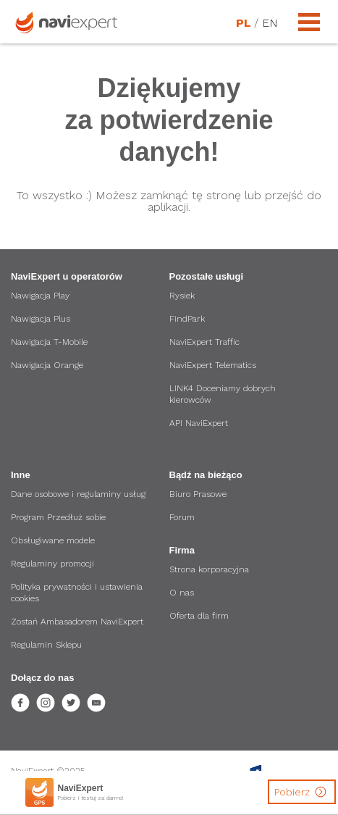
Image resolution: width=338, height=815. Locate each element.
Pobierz (302, 791)
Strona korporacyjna (209, 569)
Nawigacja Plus (40, 319)
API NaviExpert (198, 423)
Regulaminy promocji (52, 564)
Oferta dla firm (199, 616)
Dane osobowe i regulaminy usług (78, 494)
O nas (181, 593)
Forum (182, 517)
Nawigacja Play (40, 296)
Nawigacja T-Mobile (49, 342)
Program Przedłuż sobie (58, 517)
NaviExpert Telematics (212, 365)
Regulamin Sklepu (46, 645)
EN (269, 23)
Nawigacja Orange (47, 365)
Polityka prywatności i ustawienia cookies (77, 592)
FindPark (187, 319)
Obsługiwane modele (53, 540)
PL (243, 23)
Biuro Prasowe (198, 494)
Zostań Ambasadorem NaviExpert (77, 622)
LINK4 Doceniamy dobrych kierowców (222, 394)
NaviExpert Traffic (204, 342)
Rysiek (182, 296)
